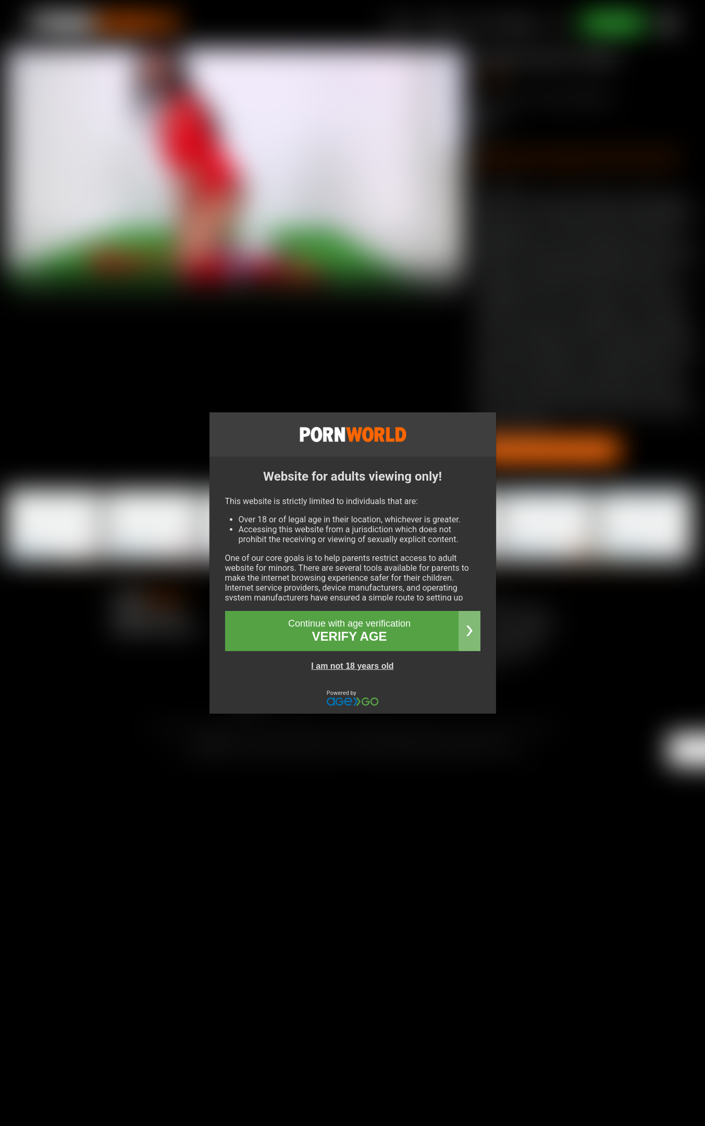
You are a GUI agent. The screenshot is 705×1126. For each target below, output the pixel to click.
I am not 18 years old (352, 666)
